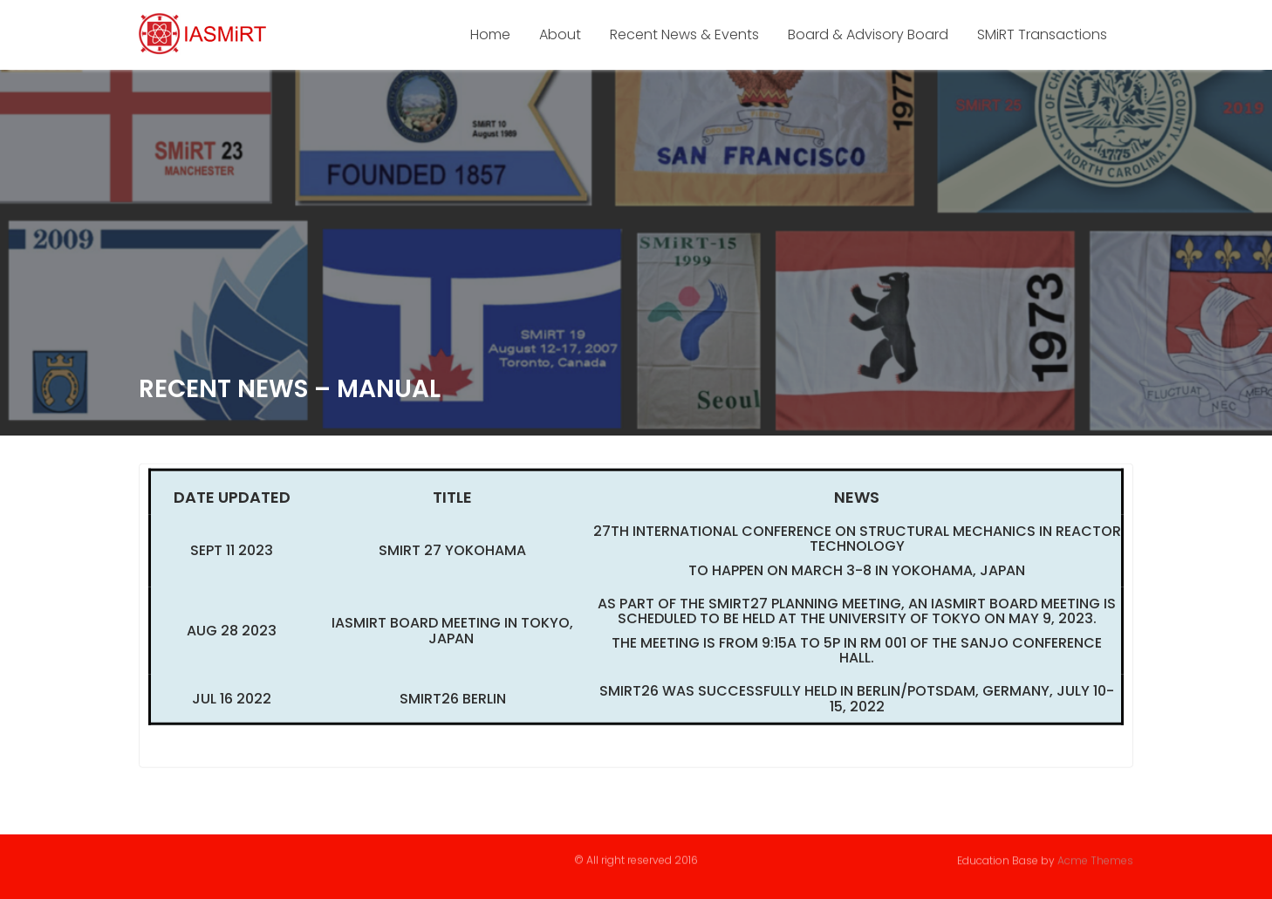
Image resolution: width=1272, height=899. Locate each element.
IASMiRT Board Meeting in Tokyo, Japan (452, 632)
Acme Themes (1095, 859)
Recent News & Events (684, 34)
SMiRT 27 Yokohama (452, 552)
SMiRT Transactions (1042, 34)
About (560, 34)
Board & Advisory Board (868, 34)
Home (490, 34)
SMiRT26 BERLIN (453, 700)
